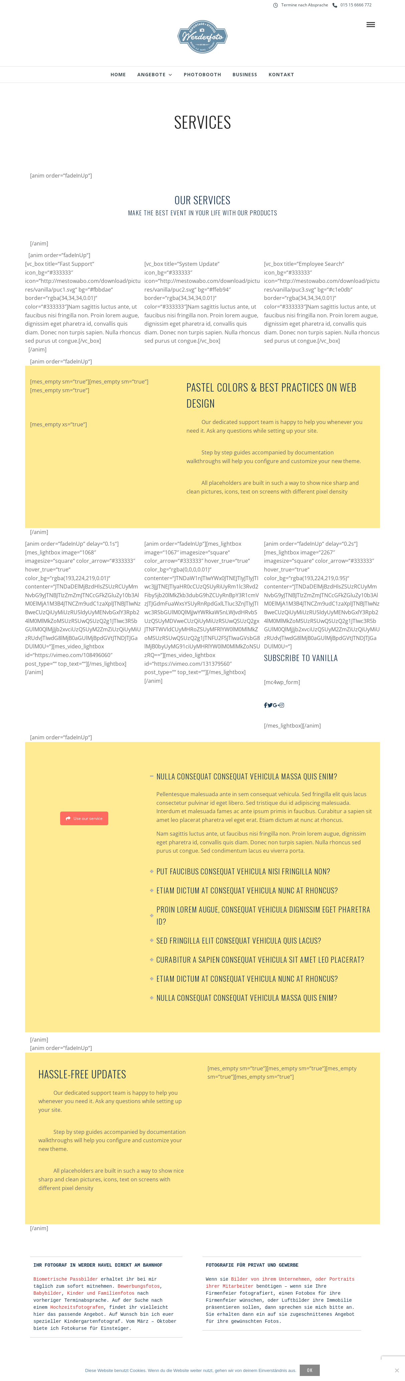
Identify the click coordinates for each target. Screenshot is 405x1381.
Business (245, 74)
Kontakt (281, 74)
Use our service (84, 818)
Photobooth (202, 74)
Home (118, 74)
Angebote (151, 74)
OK (310, 1370)
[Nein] (396, 1370)
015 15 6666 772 (352, 5)
